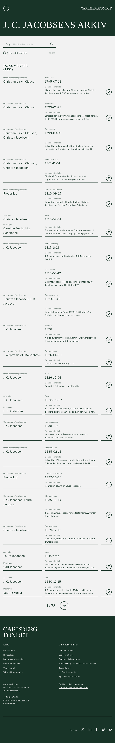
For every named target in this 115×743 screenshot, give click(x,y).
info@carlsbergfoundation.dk (16, 700)
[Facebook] (96, 730)
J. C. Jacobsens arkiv (55, 25)
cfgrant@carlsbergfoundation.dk (73, 687)
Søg (8, 44)
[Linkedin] (90, 730)
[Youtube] (110, 730)
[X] (82, 730)
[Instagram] (103, 730)
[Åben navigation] (6, 8)
